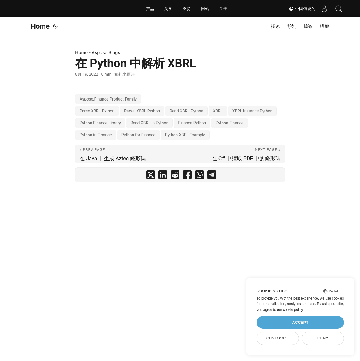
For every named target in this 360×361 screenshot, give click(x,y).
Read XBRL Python (186, 111)
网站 (205, 8)
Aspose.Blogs (106, 52)
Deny (323, 338)
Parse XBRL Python (97, 111)
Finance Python (192, 123)
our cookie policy (290, 310)
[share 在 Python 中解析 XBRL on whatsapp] (199, 176)
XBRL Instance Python (252, 111)
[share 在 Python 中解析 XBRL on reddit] (175, 176)
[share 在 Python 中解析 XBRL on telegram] (211, 176)
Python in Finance (96, 135)
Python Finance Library (100, 123)
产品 (150, 8)
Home (40, 26)
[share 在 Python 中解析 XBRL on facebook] (187, 176)
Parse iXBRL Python (142, 111)
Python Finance (229, 123)
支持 (187, 8)
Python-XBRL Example (185, 135)
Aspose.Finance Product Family (108, 99)
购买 (168, 8)
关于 (223, 8)
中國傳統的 (302, 8)
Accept (300, 322)
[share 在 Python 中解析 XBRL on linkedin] (162, 176)
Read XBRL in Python (149, 123)
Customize (277, 338)
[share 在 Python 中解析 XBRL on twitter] (150, 176)
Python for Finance (138, 135)
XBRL (218, 111)
